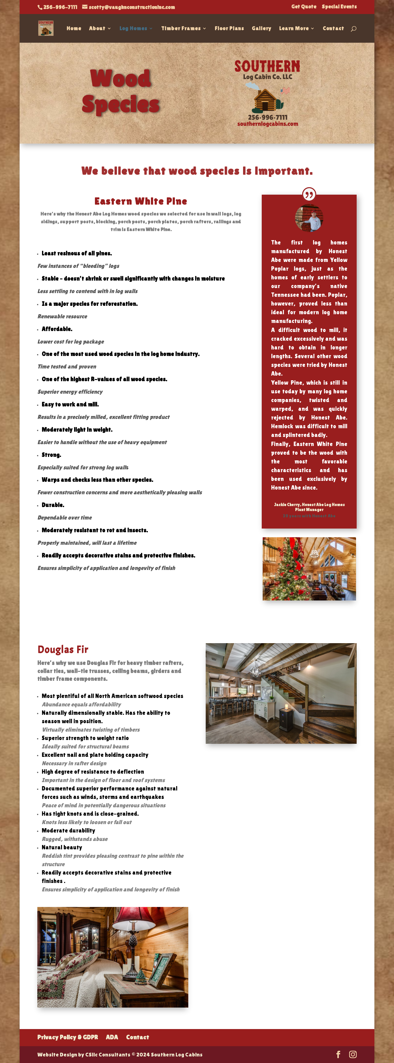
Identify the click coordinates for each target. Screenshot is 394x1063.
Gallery (261, 28)
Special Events (339, 7)
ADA (112, 1037)
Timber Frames (181, 28)
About (97, 28)
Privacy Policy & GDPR (67, 1037)
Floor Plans (229, 28)
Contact (333, 28)
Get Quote (303, 7)
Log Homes (133, 28)
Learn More (294, 28)
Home (74, 28)
